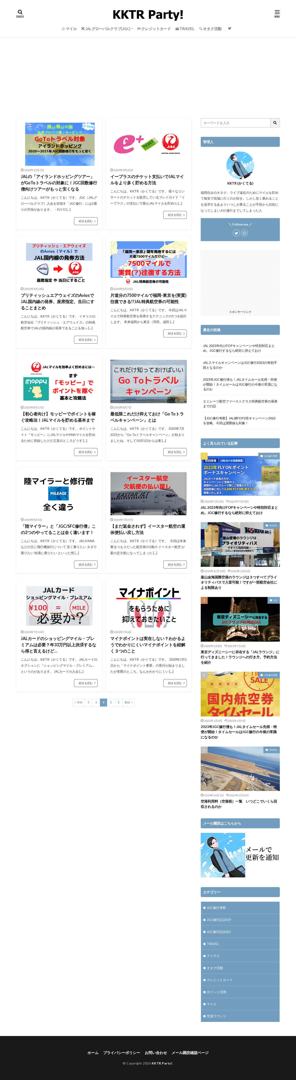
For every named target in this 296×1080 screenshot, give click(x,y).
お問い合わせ (156, 1052)
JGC (275, 600)
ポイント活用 (216, 992)
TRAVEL (273, 525)
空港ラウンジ (216, 1016)
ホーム (93, 1052)
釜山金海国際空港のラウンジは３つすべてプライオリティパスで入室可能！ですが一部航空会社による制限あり (239, 582)
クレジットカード (220, 980)
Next (127, 702)
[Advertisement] (148, 71)
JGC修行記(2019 (219, 920)
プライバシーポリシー (121, 1052)
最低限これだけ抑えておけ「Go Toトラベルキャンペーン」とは (147, 417)
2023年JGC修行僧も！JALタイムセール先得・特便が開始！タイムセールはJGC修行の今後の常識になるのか (240, 384)
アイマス (213, 956)
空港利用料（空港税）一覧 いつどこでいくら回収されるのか (239, 804)
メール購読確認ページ (190, 1052)
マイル (211, 1004)
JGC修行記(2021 (219, 932)
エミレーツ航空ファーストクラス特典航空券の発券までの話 (240, 403)
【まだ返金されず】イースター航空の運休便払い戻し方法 (147, 529)
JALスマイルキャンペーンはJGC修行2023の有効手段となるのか (240, 365)
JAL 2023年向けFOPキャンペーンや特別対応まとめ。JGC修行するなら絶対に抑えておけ (239, 348)
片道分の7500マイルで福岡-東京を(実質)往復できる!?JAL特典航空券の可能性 (148, 298)
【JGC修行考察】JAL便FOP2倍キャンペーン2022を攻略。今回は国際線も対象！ (239, 420)
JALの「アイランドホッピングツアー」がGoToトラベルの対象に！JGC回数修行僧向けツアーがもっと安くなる (59, 183)
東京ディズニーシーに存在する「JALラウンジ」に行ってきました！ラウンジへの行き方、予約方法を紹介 (240, 657)
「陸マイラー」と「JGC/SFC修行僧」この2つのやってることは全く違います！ (58, 529)
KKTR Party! (162, 1063)
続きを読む (86, 221)
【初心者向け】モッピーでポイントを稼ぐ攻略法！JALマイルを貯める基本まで (58, 417)
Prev (79, 702)
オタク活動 (215, 968)
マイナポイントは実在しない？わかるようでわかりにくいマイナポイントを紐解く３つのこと (147, 644)
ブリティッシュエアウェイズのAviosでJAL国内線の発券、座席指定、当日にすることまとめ (57, 301)
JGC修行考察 (271, 456)
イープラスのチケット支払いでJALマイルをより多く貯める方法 (147, 179)
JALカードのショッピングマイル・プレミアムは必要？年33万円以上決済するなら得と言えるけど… (58, 644)
